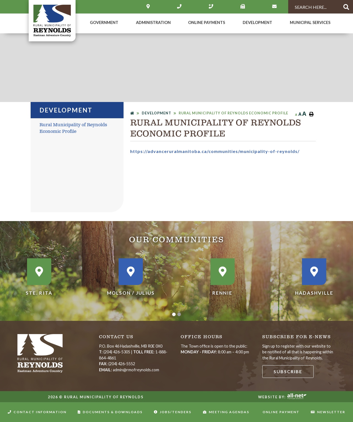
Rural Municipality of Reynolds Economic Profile (233, 113)
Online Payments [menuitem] (206, 22)
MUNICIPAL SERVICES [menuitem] (310, 22)
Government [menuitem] (104, 22)
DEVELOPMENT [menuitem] (257, 22)
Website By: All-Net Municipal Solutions (297, 396)
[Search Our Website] (312, 7)
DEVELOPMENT (156, 113)
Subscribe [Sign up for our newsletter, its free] (288, 371)
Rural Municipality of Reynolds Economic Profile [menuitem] (73, 128)
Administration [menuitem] (153, 22)
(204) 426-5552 (117, 363)
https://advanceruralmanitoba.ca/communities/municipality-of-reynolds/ (214, 151)
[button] (174, 314)
